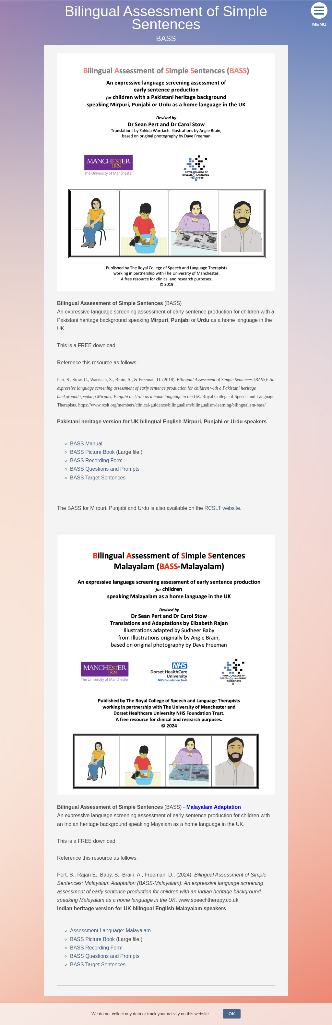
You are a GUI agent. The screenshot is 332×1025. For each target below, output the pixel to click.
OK (232, 1013)
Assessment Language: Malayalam (110, 930)
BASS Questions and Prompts (104, 469)
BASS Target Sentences (97, 477)
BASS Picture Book (92, 452)
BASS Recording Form (96, 460)
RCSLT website (222, 508)
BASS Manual (86, 443)
